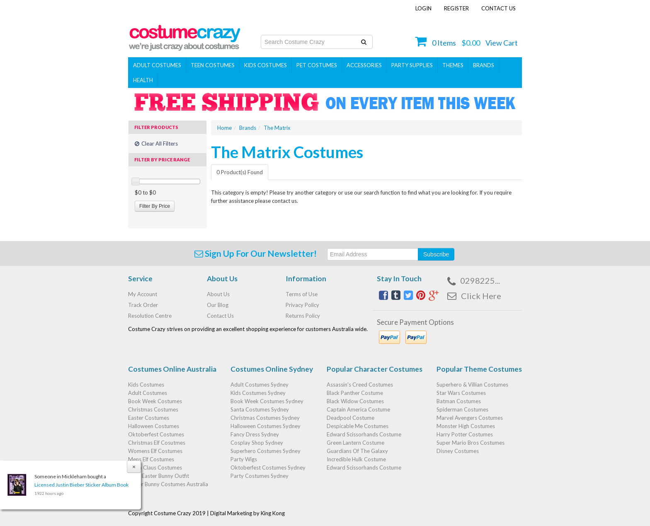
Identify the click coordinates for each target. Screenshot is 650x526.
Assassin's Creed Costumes (360, 384)
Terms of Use (302, 294)
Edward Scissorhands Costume (364, 434)
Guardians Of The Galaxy (357, 451)
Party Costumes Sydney (259, 475)
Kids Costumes (265, 65)
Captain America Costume (358, 409)
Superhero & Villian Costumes (472, 384)
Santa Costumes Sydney (259, 409)
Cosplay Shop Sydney (256, 442)
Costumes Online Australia (172, 369)
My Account (142, 294)
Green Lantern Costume (355, 442)
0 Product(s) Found (239, 172)
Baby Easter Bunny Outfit (158, 475)
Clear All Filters (156, 143)
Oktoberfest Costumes (156, 434)
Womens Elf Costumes (155, 451)
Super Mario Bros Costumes (470, 442)
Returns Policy (303, 315)
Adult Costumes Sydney (259, 384)
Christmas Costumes (153, 409)
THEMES (452, 65)
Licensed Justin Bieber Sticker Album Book (81, 485)
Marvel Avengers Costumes (470, 417)
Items (444, 42)
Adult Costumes (157, 65)
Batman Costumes (459, 401)
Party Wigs (243, 459)
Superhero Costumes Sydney (265, 451)
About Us (218, 294)
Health (143, 80)
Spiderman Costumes (462, 409)
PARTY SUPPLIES (412, 65)
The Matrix (277, 127)
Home (224, 127)
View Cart (501, 42)
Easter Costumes (148, 417)
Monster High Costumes (466, 426)
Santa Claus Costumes (155, 467)
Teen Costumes (213, 65)
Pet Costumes (316, 65)
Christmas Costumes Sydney (265, 417)
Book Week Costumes (155, 401)
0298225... (480, 280)
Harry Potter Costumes (465, 434)
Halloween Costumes (153, 426)
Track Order (143, 305)
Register (456, 8)
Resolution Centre (150, 315)
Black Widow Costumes (355, 401)
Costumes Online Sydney (271, 369)
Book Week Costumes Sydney (266, 401)
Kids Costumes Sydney (258, 393)
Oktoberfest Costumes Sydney (268, 467)
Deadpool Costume (350, 417)
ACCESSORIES (364, 65)
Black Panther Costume (355, 393)
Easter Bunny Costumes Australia (168, 484)
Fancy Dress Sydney (254, 434)
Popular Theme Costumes (479, 369)
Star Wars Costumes (461, 393)
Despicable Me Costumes (357, 426)
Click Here (481, 296)
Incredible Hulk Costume (356, 459)
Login (423, 8)
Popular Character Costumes (374, 369)
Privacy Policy (302, 305)
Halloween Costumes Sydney (265, 426)
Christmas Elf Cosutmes (156, 442)
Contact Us (498, 8)
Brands (483, 65)
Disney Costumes (458, 451)
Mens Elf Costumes (151, 459)
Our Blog (217, 305)
